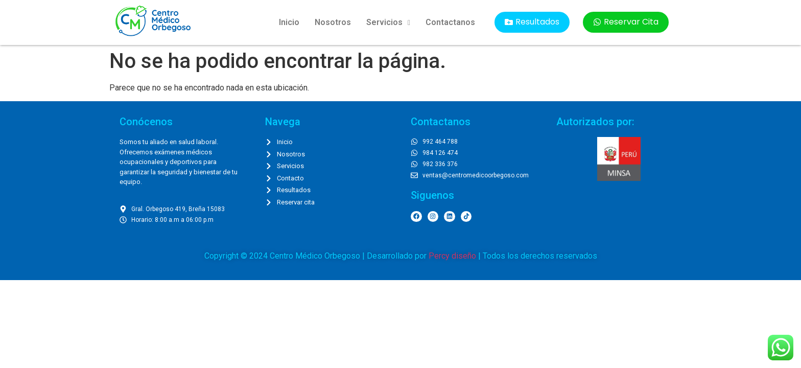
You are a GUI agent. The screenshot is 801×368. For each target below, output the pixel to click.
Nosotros (333, 22)
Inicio (289, 22)
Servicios (388, 22)
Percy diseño (452, 256)
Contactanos (450, 22)
